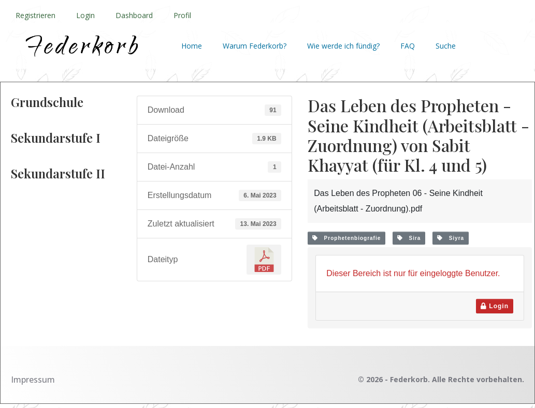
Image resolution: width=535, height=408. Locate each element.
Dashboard (134, 15)
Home (191, 46)
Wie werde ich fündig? (343, 46)
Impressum (33, 379)
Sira (409, 238)
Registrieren (35, 15)
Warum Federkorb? (254, 46)
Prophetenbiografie (346, 238)
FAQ (407, 46)
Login (85, 15)
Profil (182, 15)
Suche (446, 46)
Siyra (450, 238)
